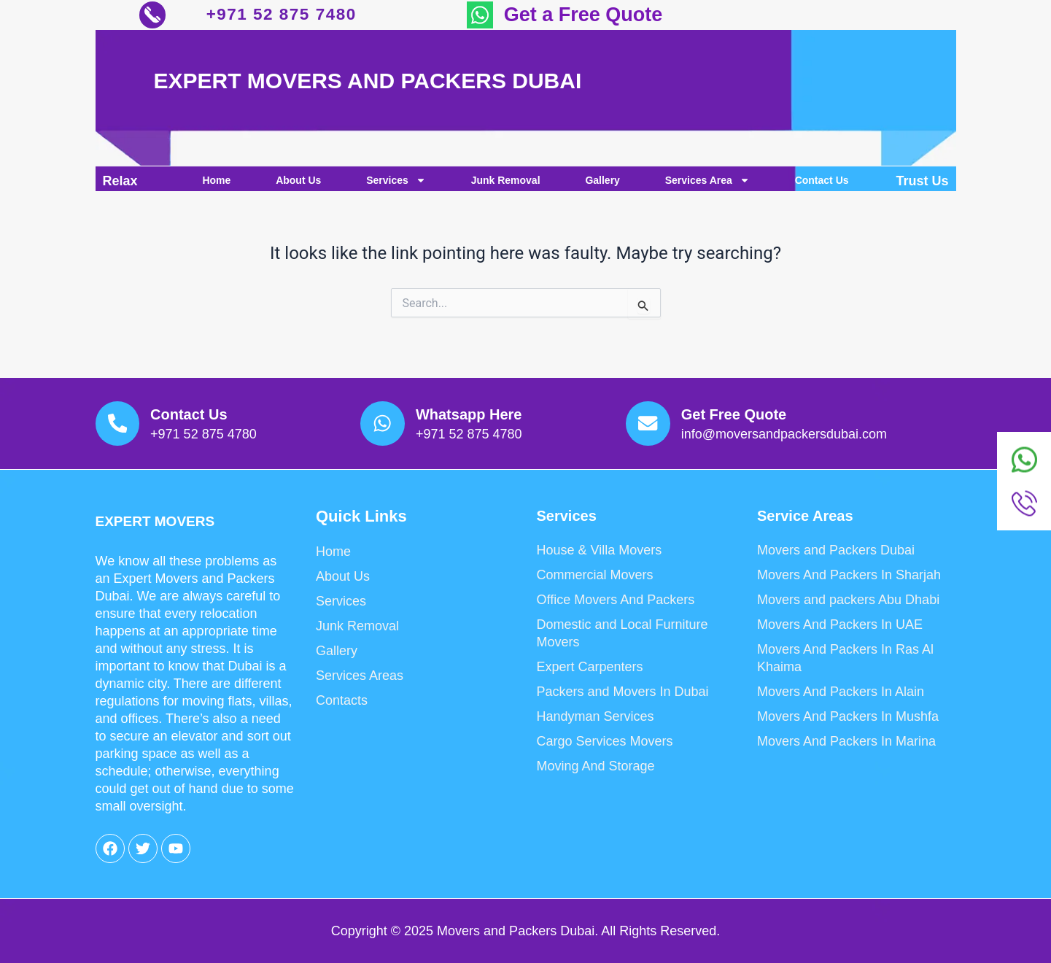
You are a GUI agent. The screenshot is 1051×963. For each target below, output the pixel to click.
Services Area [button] (707, 183)
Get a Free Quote (583, 16)
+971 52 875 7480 (284, 16)
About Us (298, 183)
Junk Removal (505, 183)
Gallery (602, 183)
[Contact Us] (123, 418)
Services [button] (396, 183)
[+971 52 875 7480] (155, 16)
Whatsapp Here (479, 409)
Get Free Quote (743, 409)
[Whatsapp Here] (387, 418)
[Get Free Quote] (653, 418)
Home (216, 183)
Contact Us (822, 183)
